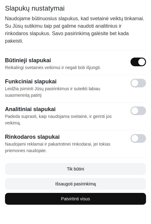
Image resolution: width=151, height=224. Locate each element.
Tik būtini (75, 168)
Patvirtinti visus (75, 198)
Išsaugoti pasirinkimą (75, 183)
